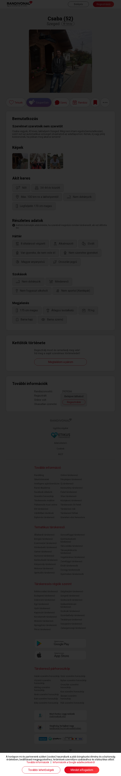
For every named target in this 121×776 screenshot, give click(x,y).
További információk (37, 762)
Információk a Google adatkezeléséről (74, 762)
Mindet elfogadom (81, 770)
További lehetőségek (41, 770)
